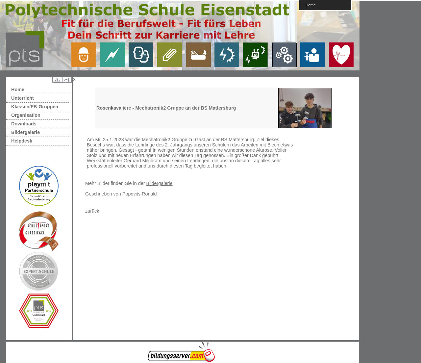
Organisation (25, 115)
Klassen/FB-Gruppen (34, 106)
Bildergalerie (25, 132)
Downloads (24, 123)
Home (311, 5)
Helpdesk (21, 140)
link (86, 54)
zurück (92, 211)
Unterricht (22, 98)
